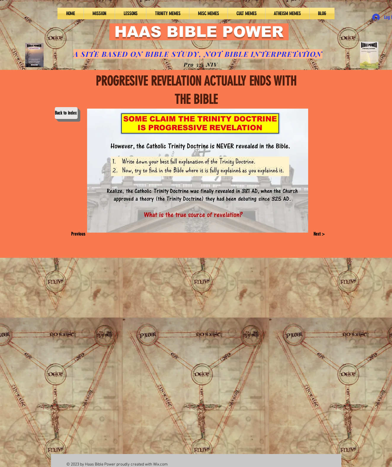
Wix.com (160, 464)
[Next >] (319, 234)
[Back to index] (66, 113)
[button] (130, 13)
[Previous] (80, 234)
